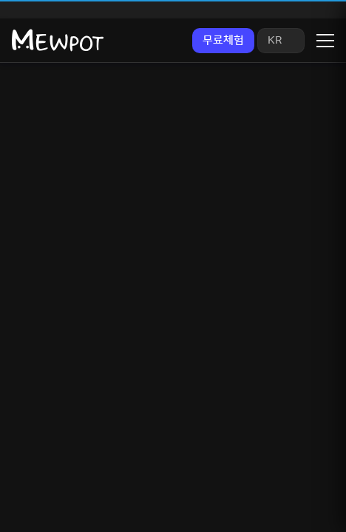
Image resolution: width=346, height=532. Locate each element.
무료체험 (223, 40)
